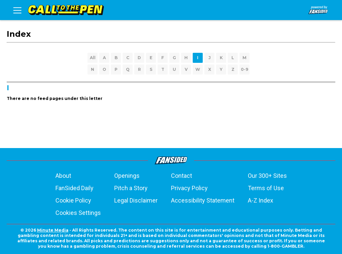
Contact (181, 175)
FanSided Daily (74, 188)
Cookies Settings (78, 212)
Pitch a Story (131, 188)
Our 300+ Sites (267, 175)
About (63, 175)
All (93, 57)
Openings (127, 175)
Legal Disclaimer (136, 200)
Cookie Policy (73, 200)
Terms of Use (266, 188)
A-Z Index (260, 200)
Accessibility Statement (202, 200)
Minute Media (52, 230)
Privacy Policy (189, 188)
